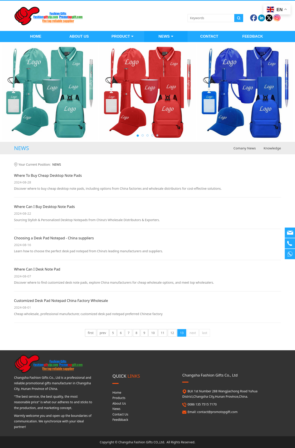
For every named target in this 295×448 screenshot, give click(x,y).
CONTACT (209, 36)
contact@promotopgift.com (217, 412)
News (116, 409)
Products (118, 398)
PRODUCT (122, 36)
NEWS (165, 36)
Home (116, 392)
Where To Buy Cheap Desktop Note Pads (48, 175)
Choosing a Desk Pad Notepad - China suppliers (54, 238)
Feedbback (120, 419)
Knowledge (272, 148)
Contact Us (120, 414)
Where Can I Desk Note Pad (37, 269)
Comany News (244, 148)
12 (172, 333)
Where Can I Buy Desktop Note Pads (44, 206)
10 (153, 333)
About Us (119, 403)
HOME (35, 36)
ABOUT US (79, 36)
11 (162, 333)
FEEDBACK (252, 36)
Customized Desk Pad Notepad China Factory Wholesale (61, 300)
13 (182, 333)
